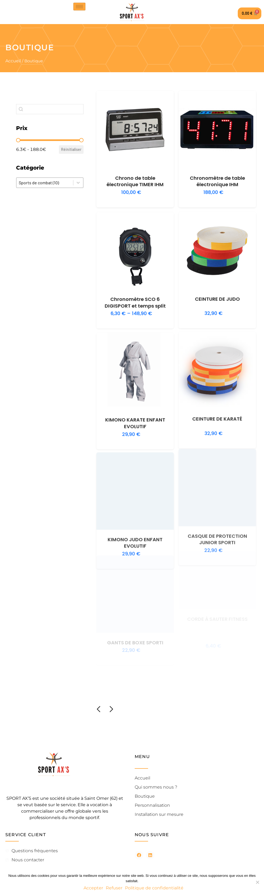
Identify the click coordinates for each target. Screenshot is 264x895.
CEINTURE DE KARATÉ (217, 403)
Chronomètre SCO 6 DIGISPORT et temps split (135, 297)
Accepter (93, 887)
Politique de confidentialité (154, 887)
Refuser (114, 887)
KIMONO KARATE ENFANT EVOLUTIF (135, 413)
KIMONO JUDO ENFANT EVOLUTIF (135, 522)
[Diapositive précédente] (98, 709)
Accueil (13, 60)
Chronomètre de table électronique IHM (217, 181)
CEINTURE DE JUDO (217, 292)
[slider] (18, 140)
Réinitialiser (71, 149)
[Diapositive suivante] (111, 709)
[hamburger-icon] (79, 6)
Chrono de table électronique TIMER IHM (135, 181)
